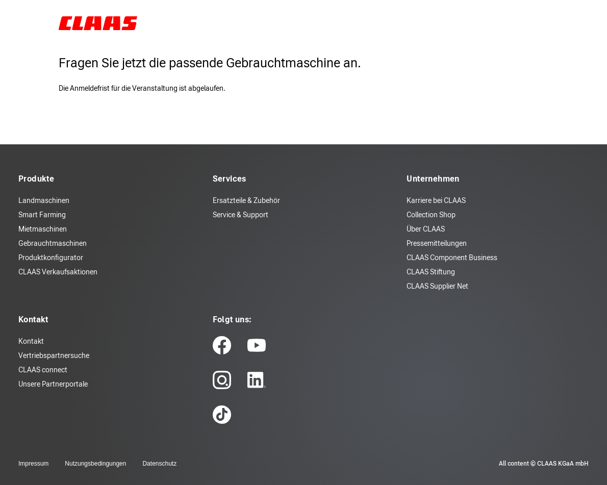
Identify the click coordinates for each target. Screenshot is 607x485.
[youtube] (256, 345)
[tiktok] (222, 414)
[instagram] (222, 380)
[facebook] (222, 345)
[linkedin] (256, 380)
